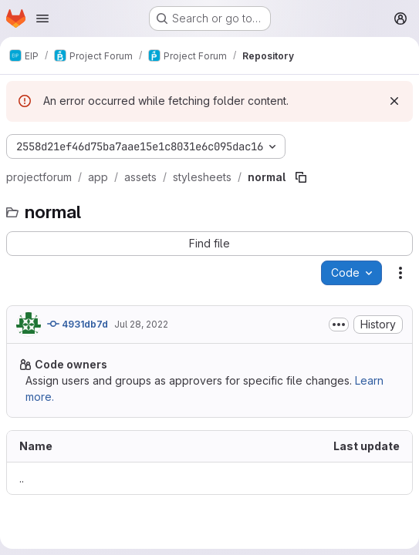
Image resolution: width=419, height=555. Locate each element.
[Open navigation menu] (42, 18)
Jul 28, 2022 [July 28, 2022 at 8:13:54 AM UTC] (141, 324)
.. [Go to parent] (21, 478)
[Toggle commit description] (339, 324)
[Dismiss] (394, 101)
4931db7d (77, 324)
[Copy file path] (301, 177)
